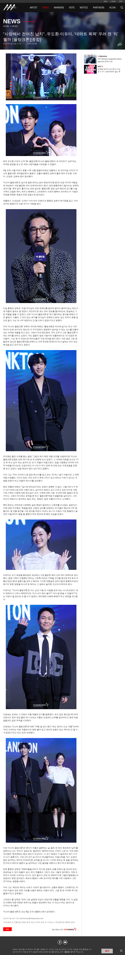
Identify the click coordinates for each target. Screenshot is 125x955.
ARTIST (33, 7)
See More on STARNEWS (65, 929)
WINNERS (59, 7)
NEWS (45, 7)
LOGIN (113, 1)
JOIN (105, 1)
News (15, 26)
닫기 (121, 950)
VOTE (72, 7)
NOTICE (84, 7)
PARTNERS (98, 7)
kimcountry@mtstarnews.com (31, 918)
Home (6, 26)
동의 (107, 951)
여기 (66, 952)
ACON (112, 7)
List (7, 929)
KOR (120, 1)
